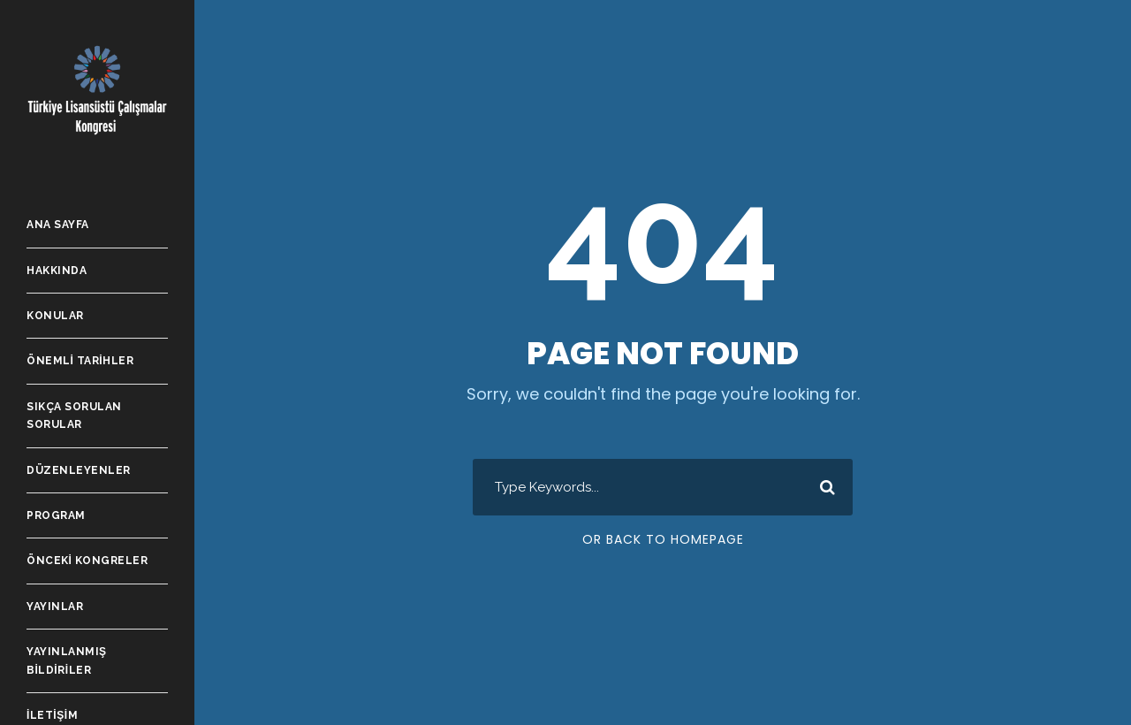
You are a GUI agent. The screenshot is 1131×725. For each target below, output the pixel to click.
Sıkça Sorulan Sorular (74, 416)
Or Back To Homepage (663, 539)
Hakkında (57, 270)
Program (56, 515)
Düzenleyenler (79, 470)
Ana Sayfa (58, 224)
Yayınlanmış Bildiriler (67, 660)
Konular (55, 315)
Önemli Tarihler (80, 361)
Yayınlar (55, 606)
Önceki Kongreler (87, 560)
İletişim (52, 715)
